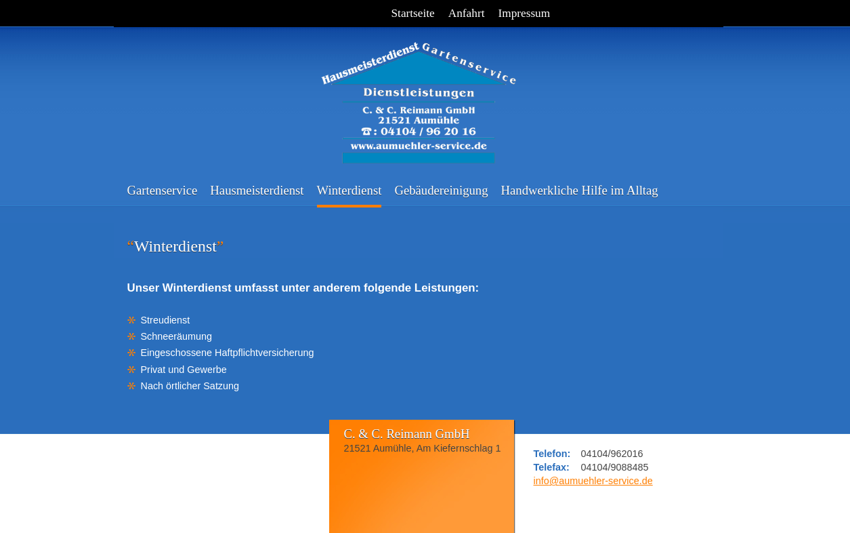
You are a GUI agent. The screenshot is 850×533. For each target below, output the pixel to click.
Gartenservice (162, 190)
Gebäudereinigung (441, 190)
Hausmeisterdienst (256, 190)
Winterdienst (349, 190)
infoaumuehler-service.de (593, 480)
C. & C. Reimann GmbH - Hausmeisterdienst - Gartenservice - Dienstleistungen (418, 95)
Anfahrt (466, 13)
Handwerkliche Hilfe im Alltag (579, 190)
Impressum (524, 13)
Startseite (413, 13)
